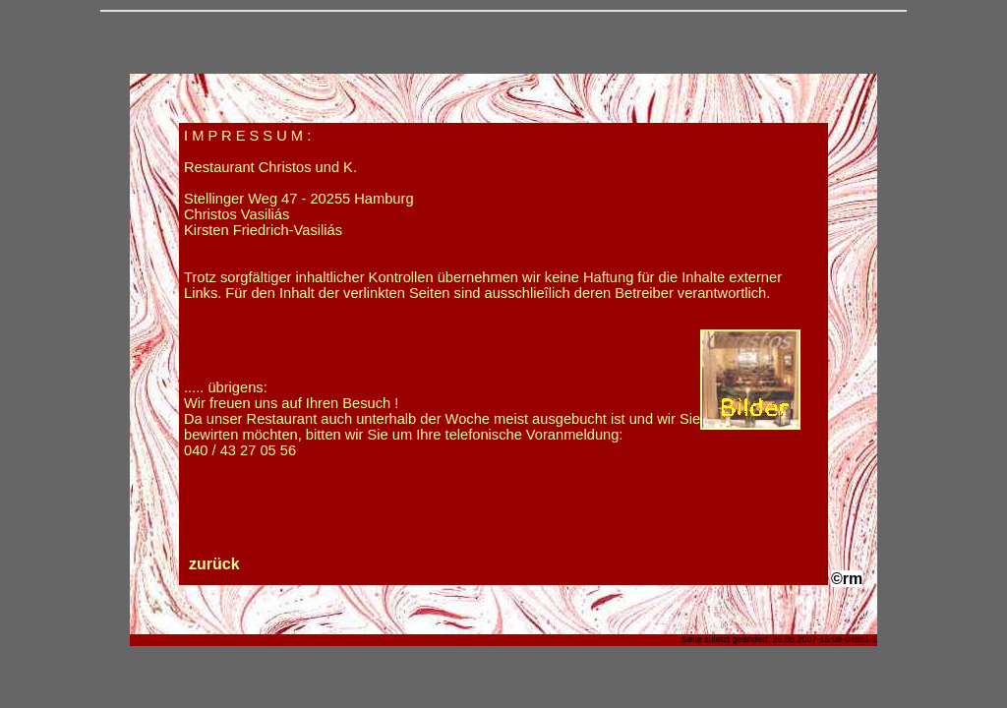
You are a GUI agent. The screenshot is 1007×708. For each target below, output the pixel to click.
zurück (214, 564)
